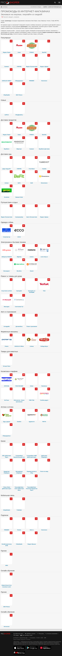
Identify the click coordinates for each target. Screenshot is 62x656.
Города (16, 635)
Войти (45, 7)
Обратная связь (18, 633)
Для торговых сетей (26, 635)
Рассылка (40, 633)
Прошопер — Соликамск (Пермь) (10, 2)
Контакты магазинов (51, 633)
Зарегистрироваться (54, 7)
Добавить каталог (30, 633)
